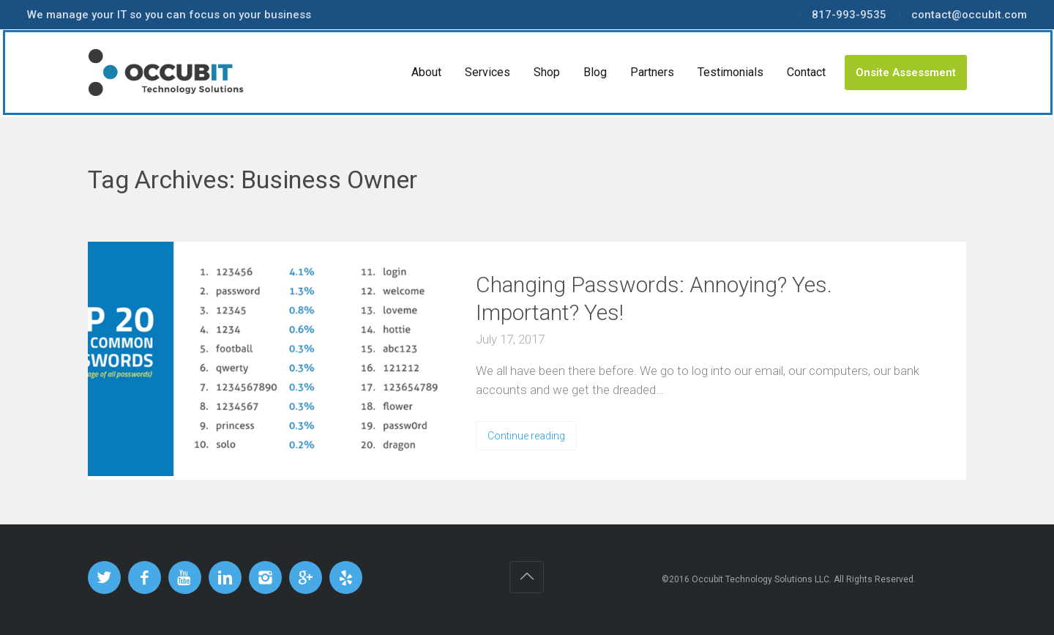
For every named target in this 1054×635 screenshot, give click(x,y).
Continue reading (526, 436)
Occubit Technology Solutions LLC (760, 579)
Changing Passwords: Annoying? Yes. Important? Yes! (654, 298)
